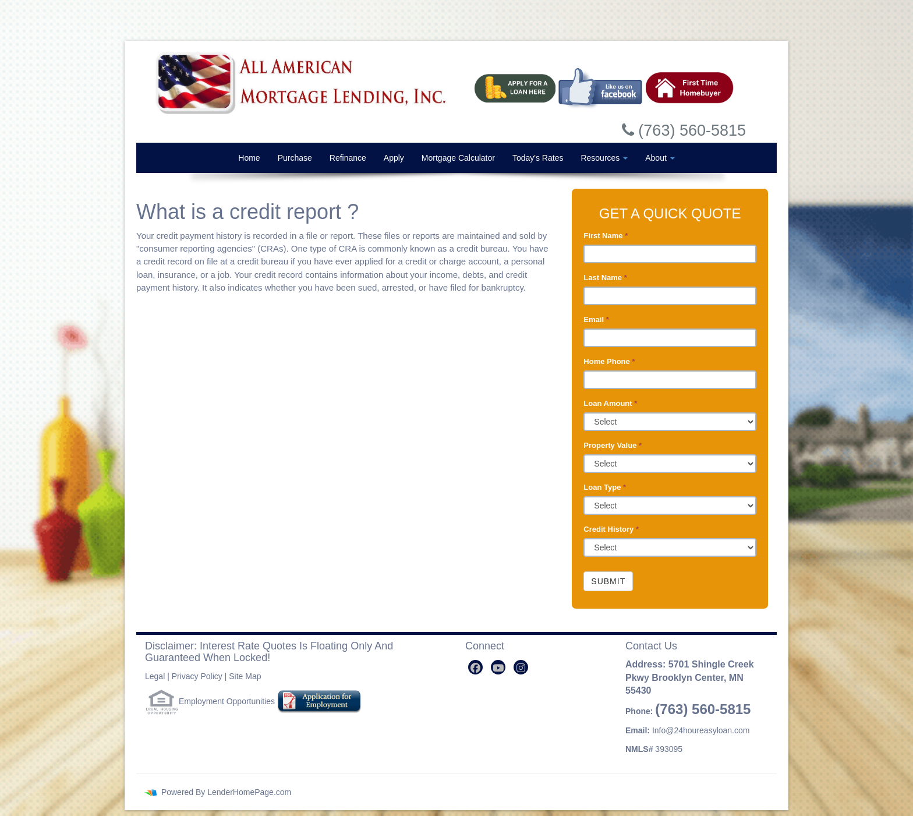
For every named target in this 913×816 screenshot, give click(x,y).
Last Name (605, 277)
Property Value (612, 445)
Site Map (245, 676)
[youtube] (498, 667)
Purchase (295, 158)
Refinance (348, 158)
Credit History (611, 529)
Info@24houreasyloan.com (701, 730)
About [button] (659, 158)
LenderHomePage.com (249, 792)
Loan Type (604, 487)
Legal (155, 676)
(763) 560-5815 (703, 709)
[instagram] (521, 667)
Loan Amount (610, 403)
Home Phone (609, 361)
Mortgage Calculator (458, 158)
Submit (608, 581)
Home (249, 158)
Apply (394, 158)
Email (595, 319)
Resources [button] (604, 158)
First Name (605, 235)
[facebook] (475, 667)
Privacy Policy (197, 676)
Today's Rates (538, 158)
